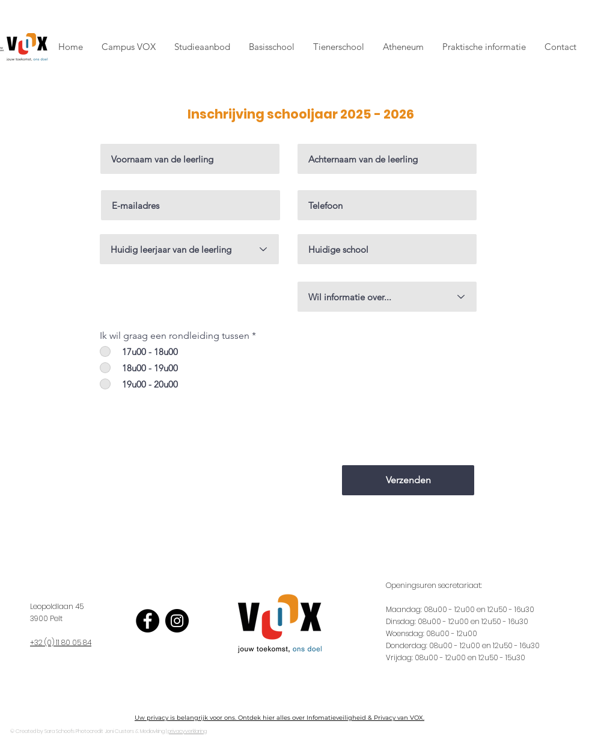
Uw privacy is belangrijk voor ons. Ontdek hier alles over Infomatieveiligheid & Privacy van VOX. (279, 718)
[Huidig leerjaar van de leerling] (189, 249)
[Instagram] (177, 620)
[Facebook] (147, 620)
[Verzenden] (408, 480)
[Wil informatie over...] (387, 297)
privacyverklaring (187, 731)
